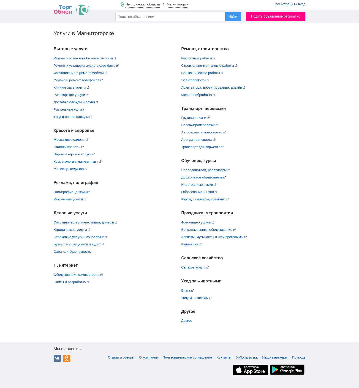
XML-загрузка (247, 357)
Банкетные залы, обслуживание (208, 229)
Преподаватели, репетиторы (205, 170)
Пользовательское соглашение (187, 357)
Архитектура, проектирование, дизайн (213, 87)
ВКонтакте (57, 358)
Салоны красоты (69, 147)
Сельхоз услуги (195, 267)
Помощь (298, 357)
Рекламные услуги (70, 199)
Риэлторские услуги (71, 95)
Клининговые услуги (71, 87)
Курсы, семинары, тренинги (204, 199)
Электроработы (195, 80)
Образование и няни (199, 192)
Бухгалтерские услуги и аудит (79, 244)
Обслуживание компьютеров (78, 274)
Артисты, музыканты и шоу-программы (214, 237)
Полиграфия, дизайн (72, 192)
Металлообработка (198, 95)
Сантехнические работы (202, 73)
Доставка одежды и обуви (76, 102)
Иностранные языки (198, 184)
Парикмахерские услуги (74, 154)
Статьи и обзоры (121, 357)
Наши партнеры (275, 357)
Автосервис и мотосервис (203, 132)
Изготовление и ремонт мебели (80, 73)
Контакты (224, 357)
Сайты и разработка (71, 282)
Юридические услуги (72, 229)
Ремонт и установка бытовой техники (85, 58)
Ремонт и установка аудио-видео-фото (86, 65)
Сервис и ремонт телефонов (78, 80)
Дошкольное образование (203, 177)
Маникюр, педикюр (70, 169)
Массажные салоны (71, 139)
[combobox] (178, 16)
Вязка (187, 290)
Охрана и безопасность (72, 251)
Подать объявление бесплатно (275, 16)
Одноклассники (66, 358)
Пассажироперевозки (200, 125)
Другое (186, 320)
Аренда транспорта (198, 139)
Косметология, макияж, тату (77, 161)
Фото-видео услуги (198, 222)
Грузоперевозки (195, 118)
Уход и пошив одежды (73, 117)
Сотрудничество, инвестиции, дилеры (85, 222)
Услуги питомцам (196, 298)
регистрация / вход (290, 4)
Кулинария (191, 244)
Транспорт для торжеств (202, 147)
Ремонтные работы (198, 58)
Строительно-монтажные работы (209, 65)
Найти (233, 16)
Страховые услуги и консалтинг (80, 237)
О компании (148, 357)
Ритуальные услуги (69, 109)
